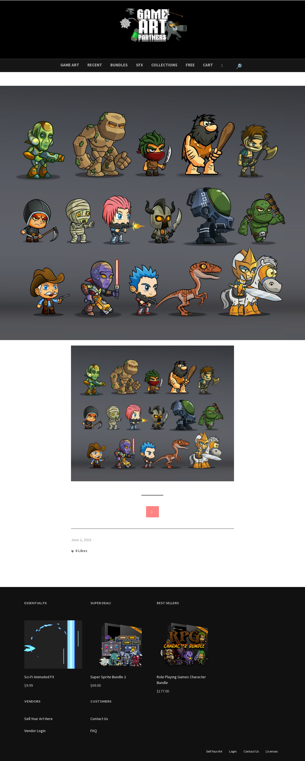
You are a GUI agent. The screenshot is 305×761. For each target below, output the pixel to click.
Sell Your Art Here (38, 718)
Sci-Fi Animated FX (39, 676)
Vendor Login (35, 730)
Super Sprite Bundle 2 (108, 676)
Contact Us (99, 718)
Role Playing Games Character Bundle (181, 679)
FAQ (93, 730)
